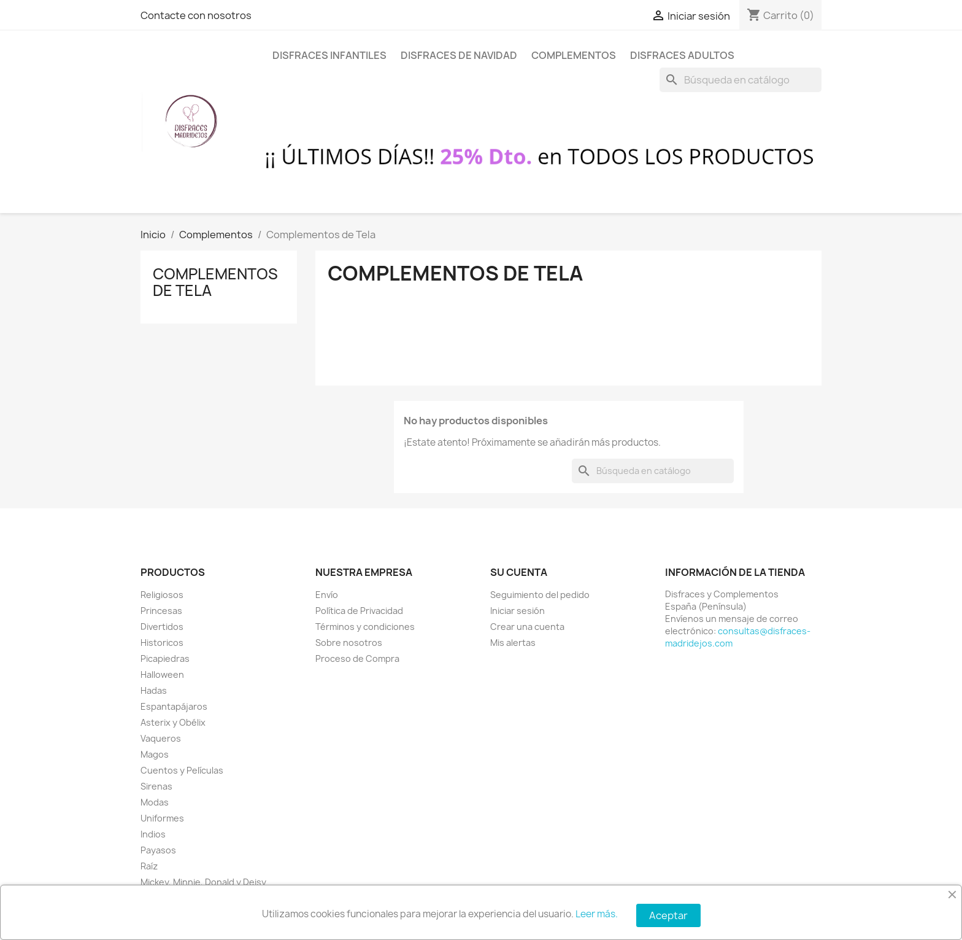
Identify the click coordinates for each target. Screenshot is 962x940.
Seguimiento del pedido (540, 594)
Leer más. (596, 913)
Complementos (573, 55)
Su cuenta (518, 572)
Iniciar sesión (517, 610)
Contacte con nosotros (196, 15)
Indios (153, 834)
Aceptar (668, 915)
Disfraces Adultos (682, 55)
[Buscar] (741, 80)
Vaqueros (160, 738)
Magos (154, 754)
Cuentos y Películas (181, 770)
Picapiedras (165, 658)
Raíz (149, 866)
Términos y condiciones (365, 626)
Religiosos (161, 594)
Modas (154, 802)
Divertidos (161, 626)
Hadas (153, 690)
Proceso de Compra (357, 658)
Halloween (162, 674)
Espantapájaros (173, 706)
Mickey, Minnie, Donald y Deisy (203, 882)
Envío (326, 594)
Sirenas (156, 786)
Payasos (158, 850)
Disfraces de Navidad (459, 55)
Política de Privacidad (359, 610)
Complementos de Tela (215, 281)
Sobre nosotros (348, 642)
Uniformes (162, 818)
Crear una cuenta (527, 626)
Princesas (161, 610)
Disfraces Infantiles (329, 55)
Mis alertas (513, 642)
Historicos (161, 642)
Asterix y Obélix (173, 722)
